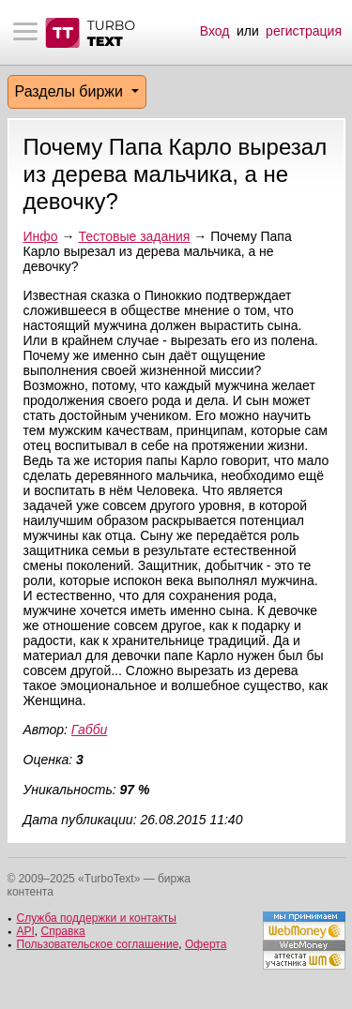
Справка (63, 931)
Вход (215, 30)
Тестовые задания (134, 236)
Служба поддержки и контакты (96, 918)
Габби (89, 729)
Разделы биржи (71, 91)
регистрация (304, 30)
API (26, 931)
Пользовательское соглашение (98, 944)
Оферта (205, 944)
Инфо (40, 236)
